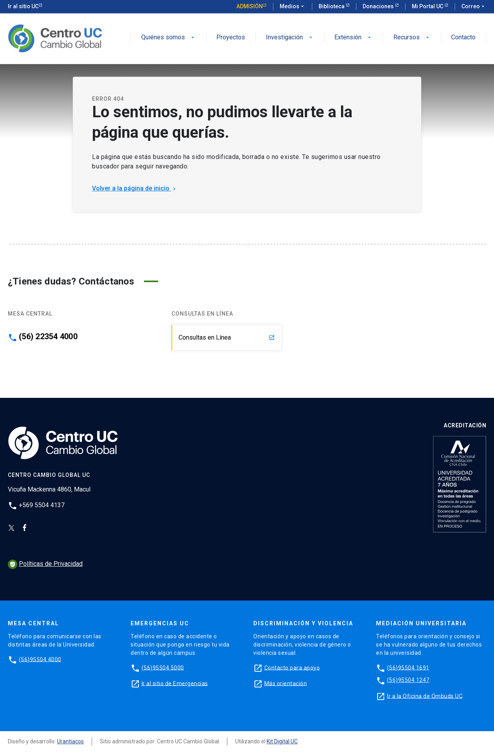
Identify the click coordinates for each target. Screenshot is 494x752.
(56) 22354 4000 (48, 336)
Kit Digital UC (282, 741)
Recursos (412, 37)
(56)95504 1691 (408, 667)
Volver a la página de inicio (134, 188)
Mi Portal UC (428, 6)
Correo (473, 6)
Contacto (463, 37)
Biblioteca (332, 6)
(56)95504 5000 (163, 667)
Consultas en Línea (227, 337)
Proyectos (230, 37)
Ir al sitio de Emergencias (175, 683)
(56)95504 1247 (408, 680)
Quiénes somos (168, 37)
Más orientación (285, 683)
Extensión (353, 37)
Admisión (249, 6)
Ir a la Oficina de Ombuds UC (425, 696)
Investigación (290, 37)
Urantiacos (70, 741)
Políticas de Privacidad (45, 563)
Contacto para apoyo (292, 667)
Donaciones (379, 6)
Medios (293, 6)
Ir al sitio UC (23, 6)
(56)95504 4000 (40, 659)
